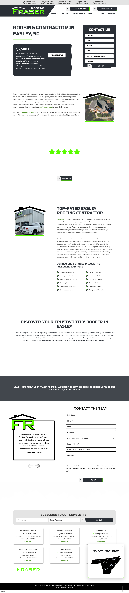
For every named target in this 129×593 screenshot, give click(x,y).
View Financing (80, 9)
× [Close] (122, 546)
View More (66, 179)
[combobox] (99, 56)
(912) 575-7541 (66, 553)
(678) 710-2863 (29, 3)
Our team (60, 219)
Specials (91, 14)
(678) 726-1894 (65, 534)
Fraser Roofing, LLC (26, 112)
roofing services (45, 107)
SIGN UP (99, 520)
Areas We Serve (78, 14)
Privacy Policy (89, 585)
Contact (111, 14)
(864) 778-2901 (64, 3)
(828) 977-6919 (99, 3)
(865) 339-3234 (82, 3)
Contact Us (106, 9)
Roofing (54, 14)
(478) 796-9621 (47, 3)
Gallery (65, 14)
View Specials (57, 55)
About (101, 14)
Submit (101, 66)
